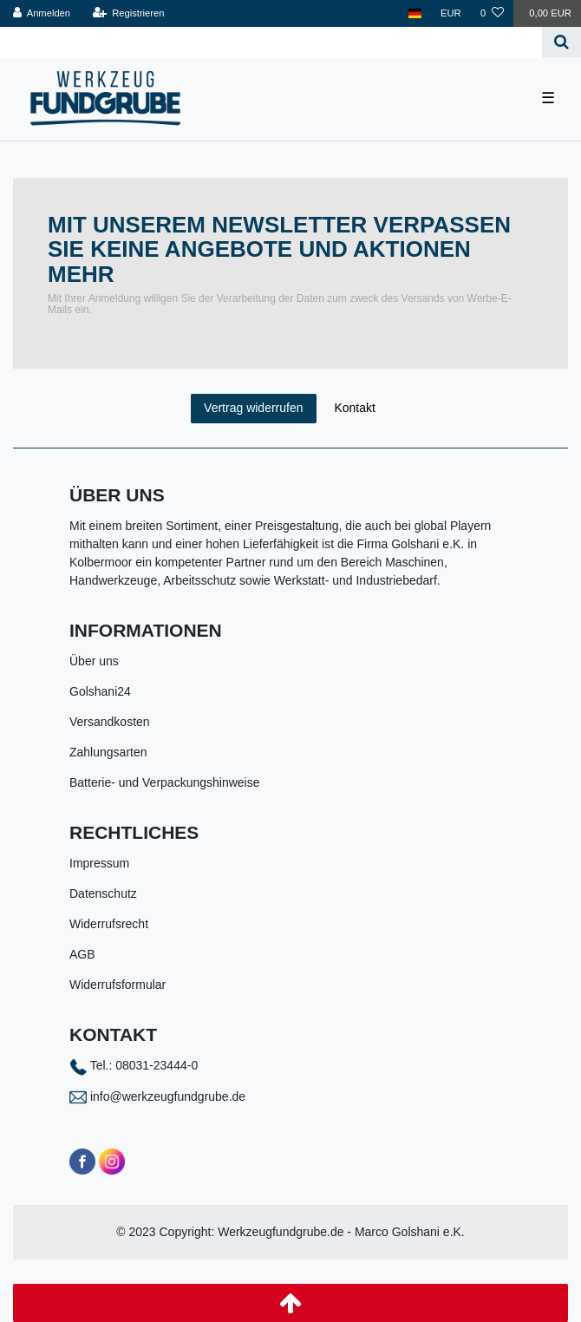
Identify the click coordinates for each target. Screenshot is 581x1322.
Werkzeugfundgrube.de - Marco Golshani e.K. (341, 1232)
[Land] (415, 13)
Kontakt (354, 408)
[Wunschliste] (492, 13)
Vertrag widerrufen (253, 408)
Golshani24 (100, 691)
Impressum (99, 863)
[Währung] (451, 13)
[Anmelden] (42, 13)
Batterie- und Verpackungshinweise (164, 782)
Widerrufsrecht (108, 924)
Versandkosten (109, 722)
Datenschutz (103, 893)
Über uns (94, 661)
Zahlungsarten (108, 752)
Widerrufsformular (117, 985)
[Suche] (561, 42)
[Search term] (271, 42)
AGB (82, 954)
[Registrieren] (127, 13)
